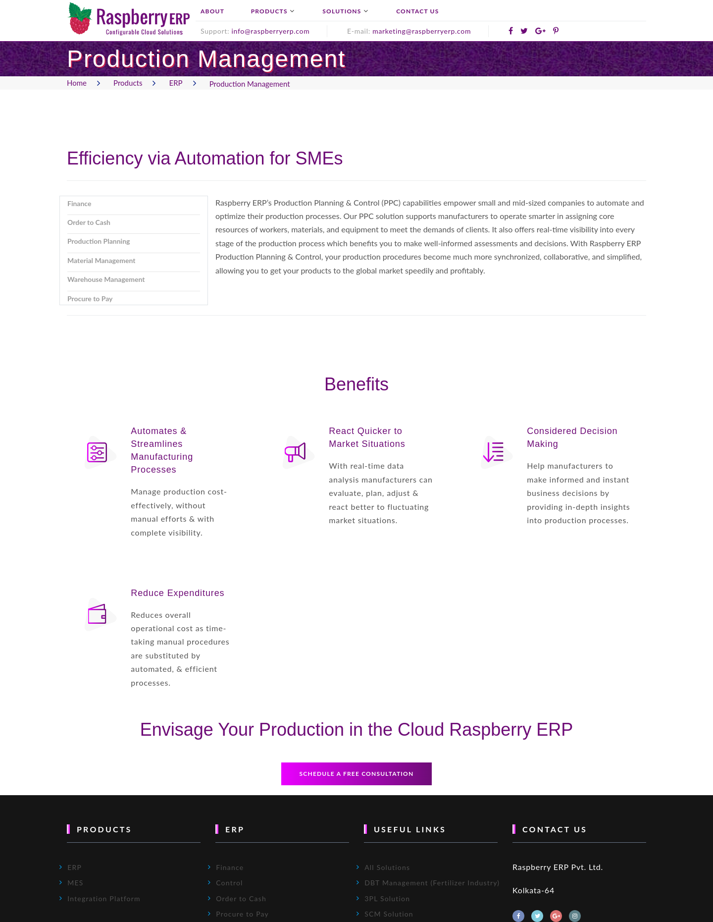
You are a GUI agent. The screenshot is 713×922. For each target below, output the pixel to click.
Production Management (249, 83)
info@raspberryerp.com (270, 31)
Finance (230, 871)
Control (229, 886)
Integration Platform (104, 901)
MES (75, 886)
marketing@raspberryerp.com (421, 31)
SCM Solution (388, 917)
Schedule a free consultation (357, 777)
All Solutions (387, 871)
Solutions (341, 11)
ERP (176, 82)
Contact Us (417, 11)
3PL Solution (387, 901)
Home (77, 82)
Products (269, 11)
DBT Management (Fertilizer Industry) (432, 886)
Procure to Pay (242, 917)
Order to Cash (241, 901)
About (212, 11)
